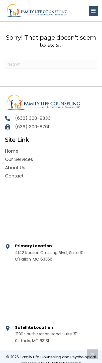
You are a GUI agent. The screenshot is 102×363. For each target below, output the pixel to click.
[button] (92, 354)
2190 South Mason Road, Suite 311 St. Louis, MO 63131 (46, 337)
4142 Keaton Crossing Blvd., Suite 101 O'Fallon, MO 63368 (50, 256)
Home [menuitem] (11, 151)
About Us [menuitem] (15, 167)
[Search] (51, 64)
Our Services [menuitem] (19, 159)
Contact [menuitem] (14, 176)
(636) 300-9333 (33, 118)
